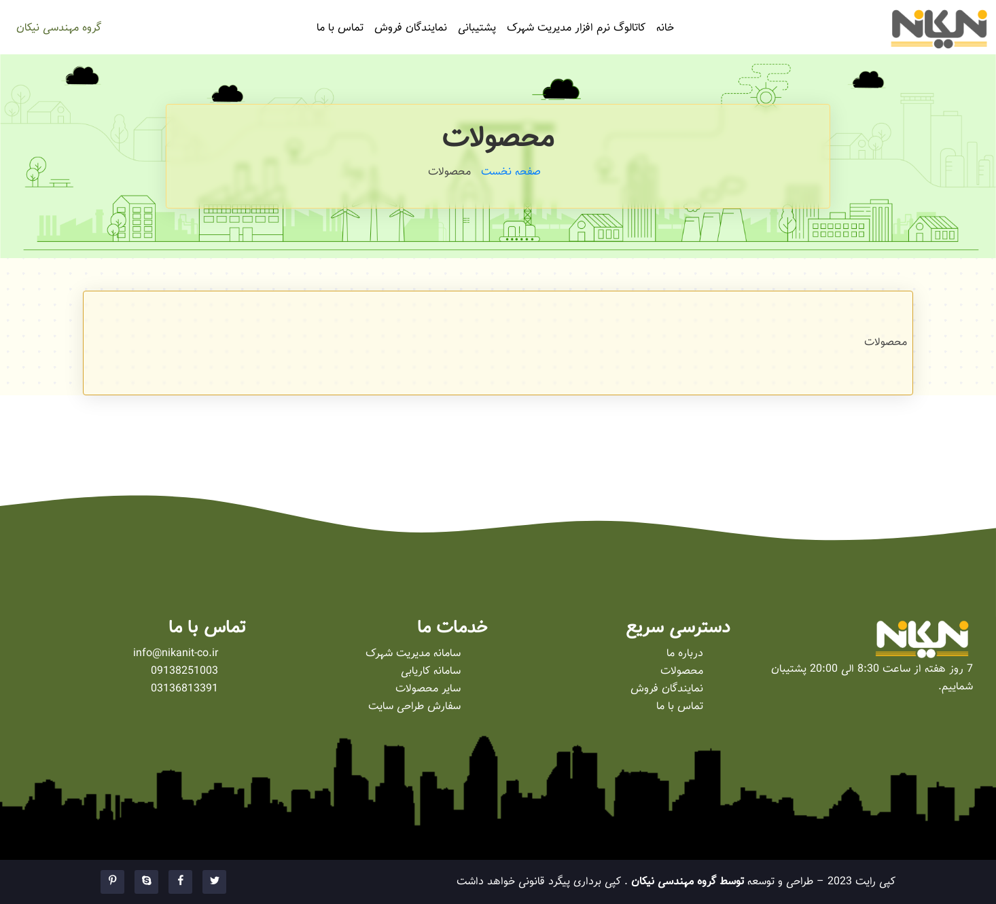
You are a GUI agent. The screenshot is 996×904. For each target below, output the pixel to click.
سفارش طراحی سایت (414, 706)
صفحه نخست (511, 172)
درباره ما (684, 653)
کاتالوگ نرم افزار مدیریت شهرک (576, 28)
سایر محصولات (428, 689)
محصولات (681, 671)
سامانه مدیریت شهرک (413, 653)
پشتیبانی (477, 28)
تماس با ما (340, 28)
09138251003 (184, 671)
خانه (665, 28)
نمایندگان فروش (410, 28)
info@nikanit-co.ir (175, 653)
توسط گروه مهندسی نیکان (686, 881)
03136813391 (184, 689)
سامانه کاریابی (431, 671)
